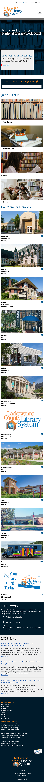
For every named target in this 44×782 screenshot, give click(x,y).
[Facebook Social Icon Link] (19, 770)
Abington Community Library (10, 682)
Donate (32, 3)
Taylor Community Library (5, 502)
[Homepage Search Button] (38, 86)
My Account (20, 3)
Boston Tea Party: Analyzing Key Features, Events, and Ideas (20, 680)
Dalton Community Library (5, 370)
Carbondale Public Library (5, 337)
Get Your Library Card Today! (6, 597)
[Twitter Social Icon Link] (24, 770)
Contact (3, 716)
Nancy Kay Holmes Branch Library (7, 304)
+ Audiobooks (7, 149)
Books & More (5, 706)
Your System (5, 704)
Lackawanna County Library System (7, 436)
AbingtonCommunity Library (5, 238)
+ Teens (4, 202)
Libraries (4, 708)
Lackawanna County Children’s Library (8, 403)
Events (3, 714)
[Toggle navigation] (39, 12)
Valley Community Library (5, 535)
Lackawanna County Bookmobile (6, 564)
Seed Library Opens (13, 622)
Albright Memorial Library (5, 271)
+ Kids (4, 175)
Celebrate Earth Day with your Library (13, 662)
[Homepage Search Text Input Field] (19, 86)
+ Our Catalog (7, 122)
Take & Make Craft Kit (14, 617)
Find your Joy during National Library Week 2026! (17, 643)
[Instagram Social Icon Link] (22, 770)
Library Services (6, 710)
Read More (4, 656)
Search (38, 3)
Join (27, 3)
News (3, 712)
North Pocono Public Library (6, 469)
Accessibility (5, 718)
